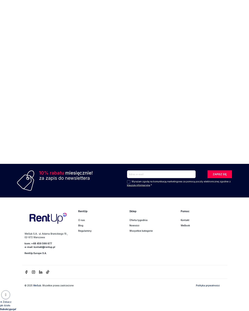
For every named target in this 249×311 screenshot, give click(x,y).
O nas (81, 220)
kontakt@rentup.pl (44, 247)
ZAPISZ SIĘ (220, 174)
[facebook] (26, 272)
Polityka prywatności (208, 285)
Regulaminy (85, 230)
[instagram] (33, 272)
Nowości (134, 225)
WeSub (37, 285)
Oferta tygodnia (138, 220)
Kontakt (185, 220)
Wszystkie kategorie (141, 230)
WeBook (185, 225)
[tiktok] (47, 272)
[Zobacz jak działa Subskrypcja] (8, 305)
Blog (80, 225)
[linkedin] (40, 272)
